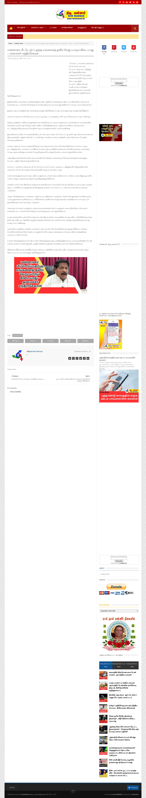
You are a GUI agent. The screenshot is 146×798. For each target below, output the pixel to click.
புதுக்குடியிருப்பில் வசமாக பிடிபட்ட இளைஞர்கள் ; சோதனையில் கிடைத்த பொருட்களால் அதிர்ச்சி (124, 729)
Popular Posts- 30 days (118, 665)
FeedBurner (123, 85)
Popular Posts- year (132, 665)
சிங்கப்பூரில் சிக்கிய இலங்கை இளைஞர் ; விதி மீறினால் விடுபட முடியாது (122, 718)
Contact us (133, 787)
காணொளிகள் (67, 27)
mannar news (18, 43)
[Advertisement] (22, 77)
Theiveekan (135, 794)
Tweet (16, 341)
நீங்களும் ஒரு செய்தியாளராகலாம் (30, 2)
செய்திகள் (21, 27)
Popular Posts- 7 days (106, 665)
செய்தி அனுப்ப (97, 27)
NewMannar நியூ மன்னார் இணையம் (34, 794)
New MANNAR (117, 794)
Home (10, 43)
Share (33, 341)
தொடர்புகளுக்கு (12, 2)
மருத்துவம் (81, 27)
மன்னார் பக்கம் (37, 27)
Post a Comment (15, 392)
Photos (12, 787)
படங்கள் (53, 27)
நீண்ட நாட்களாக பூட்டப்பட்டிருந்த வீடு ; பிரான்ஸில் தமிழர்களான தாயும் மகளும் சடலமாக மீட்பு (124, 773)
